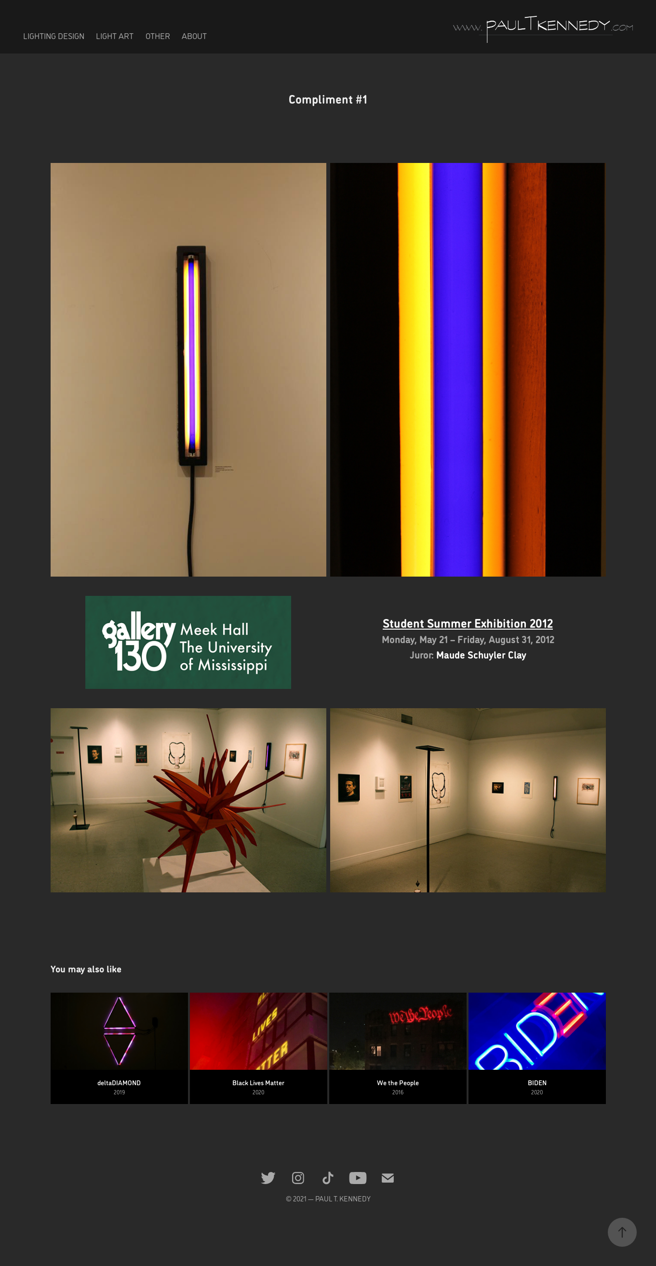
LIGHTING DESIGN (53, 35)
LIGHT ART (115, 35)
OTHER (158, 35)
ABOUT (194, 35)
